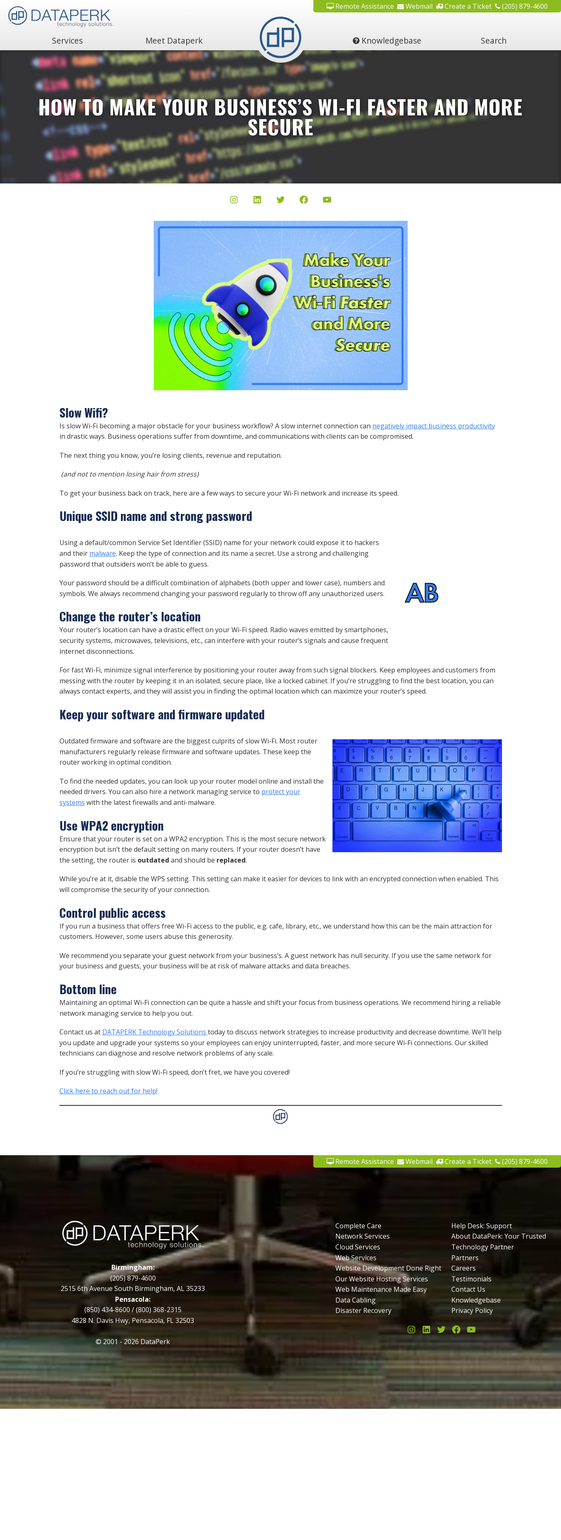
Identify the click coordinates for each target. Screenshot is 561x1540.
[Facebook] (304, 201)
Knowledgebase (387, 40)
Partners (465, 1257)
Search (494, 40)
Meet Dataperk (174, 40)
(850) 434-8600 (107, 1309)
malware (102, 553)
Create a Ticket (464, 6)
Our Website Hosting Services (381, 1278)
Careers (463, 1268)
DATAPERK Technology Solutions (155, 1031)
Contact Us (468, 1289)
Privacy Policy (472, 1310)
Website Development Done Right (388, 1268)
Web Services (355, 1257)
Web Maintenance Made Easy (381, 1289)
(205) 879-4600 (521, 6)
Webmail (415, 6)
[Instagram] (234, 201)
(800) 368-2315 (159, 1309)
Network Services (362, 1236)
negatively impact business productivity (433, 425)
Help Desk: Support (481, 1225)
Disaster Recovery (363, 1310)
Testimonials (471, 1278)
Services (67, 40)
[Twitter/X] (280, 201)
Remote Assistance (360, 6)
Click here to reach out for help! (108, 1090)
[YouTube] (327, 201)
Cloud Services (357, 1247)
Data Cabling (355, 1300)
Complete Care (358, 1225)
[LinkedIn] (257, 201)
